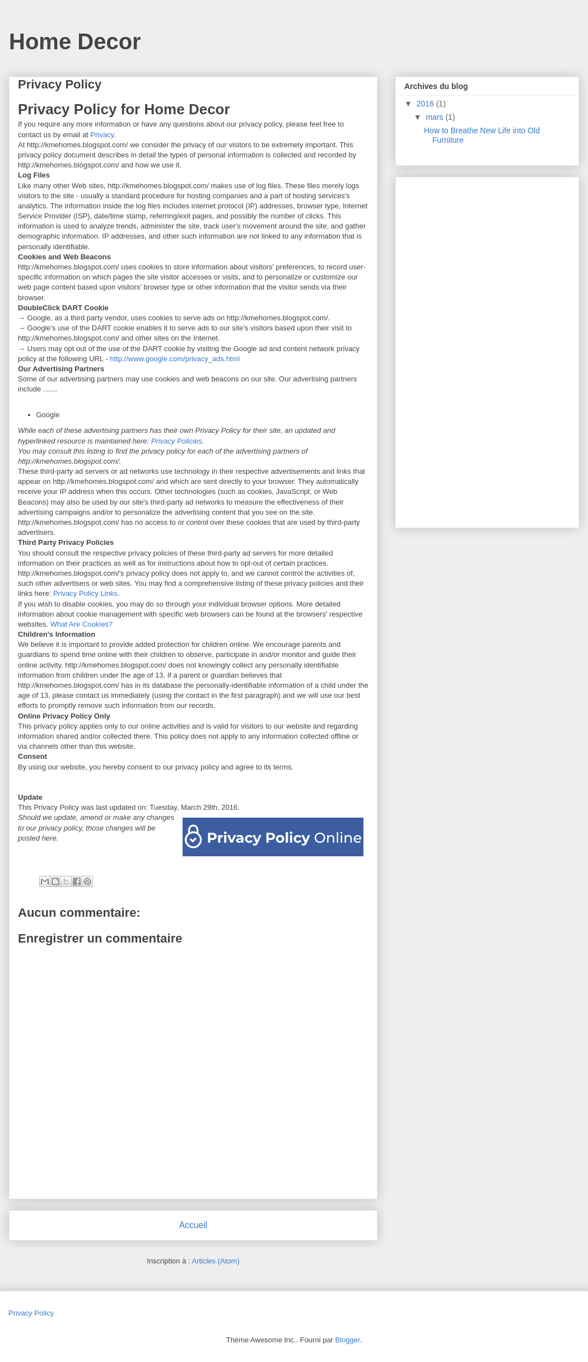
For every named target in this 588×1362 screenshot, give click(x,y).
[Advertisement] (488, 349)
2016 (426, 103)
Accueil (193, 1225)
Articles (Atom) (215, 1261)
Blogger (347, 1340)
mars (435, 117)
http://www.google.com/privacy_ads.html (175, 359)
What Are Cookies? (81, 624)
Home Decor (75, 41)
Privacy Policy (31, 1313)
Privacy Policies (176, 441)
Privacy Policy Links (85, 593)
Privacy (102, 134)
